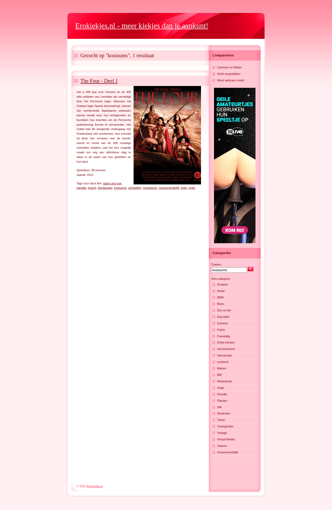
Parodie (222, 394)
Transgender (225, 426)
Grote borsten (226, 342)
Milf (219, 374)
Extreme (222, 323)
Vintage (222, 432)
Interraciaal (224, 355)
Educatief (223, 316)
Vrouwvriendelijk (227, 452)
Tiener (221, 419)
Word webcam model (230, 80)
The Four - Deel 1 (99, 81)
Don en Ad (224, 310)
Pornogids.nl (95, 486)
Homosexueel (226, 348)
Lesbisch (223, 361)
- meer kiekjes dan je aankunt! (141, 25)
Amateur (222, 284)
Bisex (220, 303)
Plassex (222, 400)
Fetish (221, 329)
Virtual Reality (226, 439)
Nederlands (224, 381)
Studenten (223, 413)
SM (219, 407)
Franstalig (223, 336)
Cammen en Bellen (229, 67)
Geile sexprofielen (228, 73)
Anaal (221, 290)
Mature (221, 368)
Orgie (220, 387)
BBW (220, 297)
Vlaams (222, 445)
